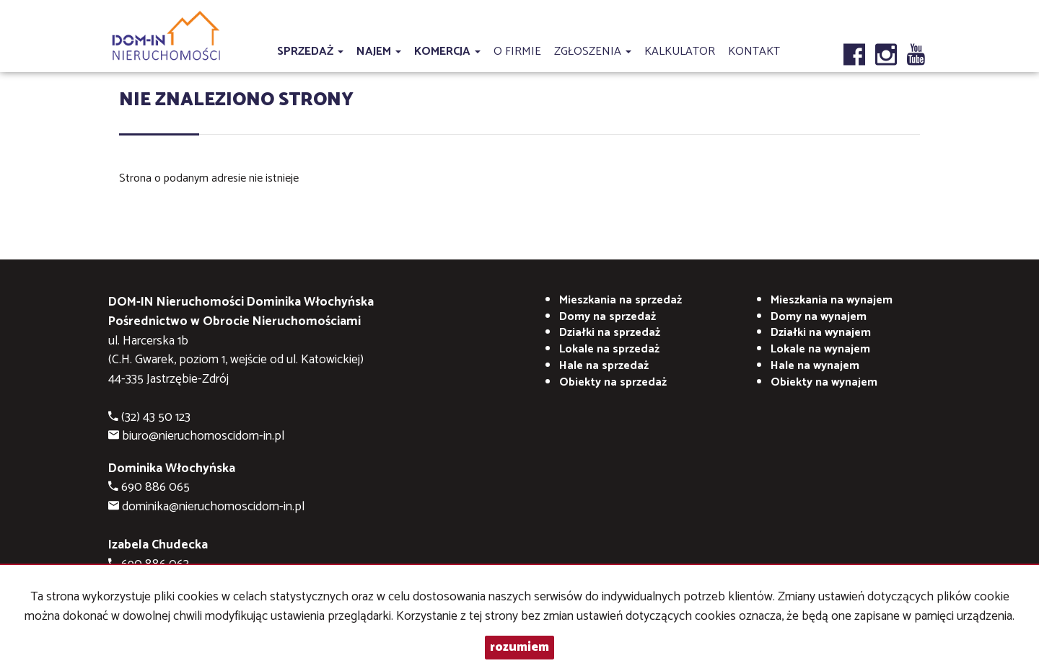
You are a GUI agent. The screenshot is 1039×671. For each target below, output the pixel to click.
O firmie (517, 51)
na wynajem (832, 300)
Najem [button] (378, 51)
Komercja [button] (447, 51)
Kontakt (754, 51)
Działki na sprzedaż (609, 332)
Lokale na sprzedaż (609, 349)
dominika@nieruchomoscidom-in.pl (213, 507)
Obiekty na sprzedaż (613, 382)
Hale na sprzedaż (604, 366)
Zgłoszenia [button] (592, 51)
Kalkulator (679, 51)
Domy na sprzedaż (607, 316)
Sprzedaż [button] (310, 51)
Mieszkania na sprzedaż (620, 300)
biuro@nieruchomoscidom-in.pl (203, 436)
